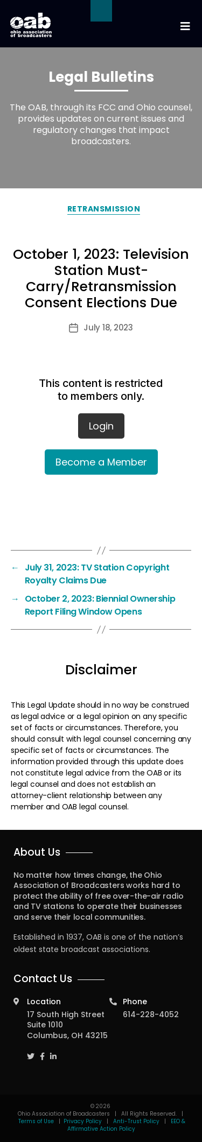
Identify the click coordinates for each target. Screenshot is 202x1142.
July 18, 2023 (108, 327)
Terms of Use (36, 1121)
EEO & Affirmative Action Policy (126, 1125)
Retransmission (103, 208)
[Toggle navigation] (185, 26)
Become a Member (101, 462)
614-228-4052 (151, 1014)
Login (101, 426)
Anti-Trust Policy (136, 1121)
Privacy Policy (83, 1121)
